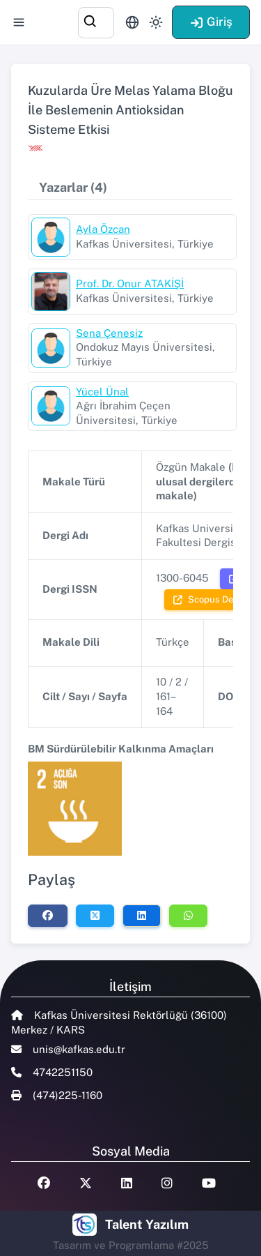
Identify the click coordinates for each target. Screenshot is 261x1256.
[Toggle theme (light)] (156, 22)
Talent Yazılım (147, 1224)
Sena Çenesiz (109, 333)
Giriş (210, 22)
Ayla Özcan (103, 229)
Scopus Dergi (208, 599)
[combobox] (96, 20)
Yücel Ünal (102, 392)
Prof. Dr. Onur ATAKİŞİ (130, 283)
